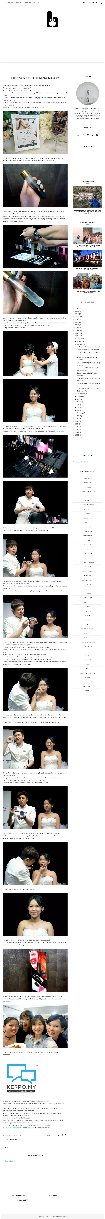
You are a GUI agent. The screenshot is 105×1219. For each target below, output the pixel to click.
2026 (77, 308)
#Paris (87, 606)
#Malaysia (87, 589)
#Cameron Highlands (87, 491)
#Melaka (88, 593)
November (80, 341)
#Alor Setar (87, 478)
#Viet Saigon (87, 686)
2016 (76, 336)
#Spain (87, 651)
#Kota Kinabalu (87, 558)
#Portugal (88, 620)
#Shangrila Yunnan (88, 642)
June (78, 402)
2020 (77, 325)
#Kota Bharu (87, 553)
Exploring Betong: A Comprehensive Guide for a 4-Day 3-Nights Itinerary (88, 246)
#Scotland (87, 637)
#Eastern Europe (88, 504)
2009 (77, 435)
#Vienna (88, 677)
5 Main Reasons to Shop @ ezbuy (88, 350)
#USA (87, 668)
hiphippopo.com (47, 1216)
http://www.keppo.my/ (12, 1128)
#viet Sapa (87, 691)
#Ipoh (88, 540)
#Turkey (88, 664)
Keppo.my (31, 1128)
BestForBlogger (63, 1216)
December (80, 339)
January (79, 416)
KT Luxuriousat (59, 431)
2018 (77, 330)
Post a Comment (11, 1161)
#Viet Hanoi (88, 682)
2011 (76, 429)
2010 (77, 432)
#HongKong (88, 531)
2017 (77, 333)
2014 (77, 421)
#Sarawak (87, 633)
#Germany (87, 509)
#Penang (88, 611)
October (80, 344)
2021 (76, 322)
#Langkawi (88, 575)
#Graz (88, 513)
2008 (77, 438)
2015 (76, 418)
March (79, 410)
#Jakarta (87, 544)
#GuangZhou (87, 518)
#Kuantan (87, 566)
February (80, 413)
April (78, 407)
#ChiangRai (88, 496)
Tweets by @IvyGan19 (80, 462)
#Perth (87, 615)
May (78, 405)
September (81, 394)
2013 (76, 424)
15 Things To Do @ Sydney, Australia (89, 347)
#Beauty (13, 1139)
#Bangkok (87, 482)
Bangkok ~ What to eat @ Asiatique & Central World (88, 269)
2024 (77, 314)
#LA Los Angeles (87, 571)
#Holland (87, 527)
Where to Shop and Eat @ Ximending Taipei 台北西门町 (88, 291)
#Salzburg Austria (88, 629)
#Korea (87, 549)
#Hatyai (87, 522)
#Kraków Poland (88, 562)
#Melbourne (87, 597)
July (78, 399)
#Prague (88, 624)
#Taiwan (88, 660)
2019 (77, 327)
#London (88, 584)
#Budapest (88, 487)
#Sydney (88, 655)
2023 (77, 316)
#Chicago (88, 500)
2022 (77, 319)
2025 (77, 311)
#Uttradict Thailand (87, 673)
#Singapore (88, 646)
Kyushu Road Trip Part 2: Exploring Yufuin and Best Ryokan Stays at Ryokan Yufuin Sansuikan (87, 211)
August (79, 396)
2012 (76, 427)
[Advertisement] (52, 42)
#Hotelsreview (87, 536)
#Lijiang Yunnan (87, 580)
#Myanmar (87, 602)
